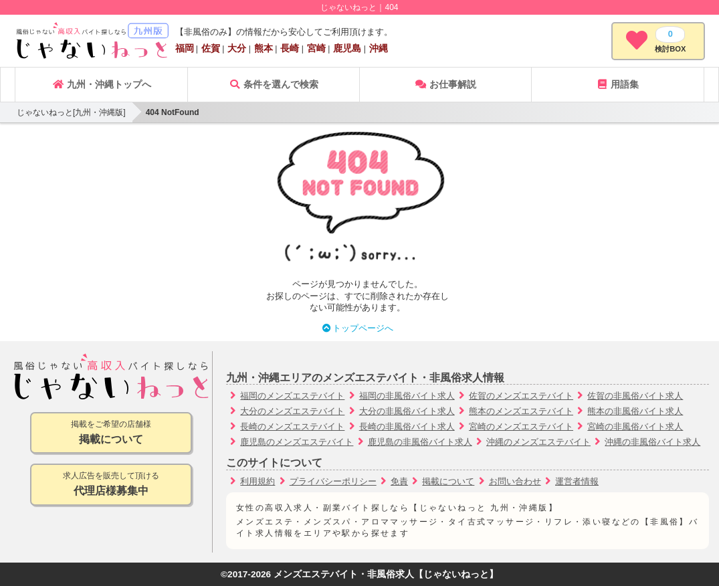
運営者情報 (577, 481)
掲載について (448, 481)
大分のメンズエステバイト (292, 411)
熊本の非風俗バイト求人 (635, 411)
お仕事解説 (445, 84)
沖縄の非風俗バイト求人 (652, 442)
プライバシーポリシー (333, 481)
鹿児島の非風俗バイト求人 (420, 442)
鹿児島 (347, 48)
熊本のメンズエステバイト (521, 411)
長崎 (289, 48)
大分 (236, 48)
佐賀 (210, 48)
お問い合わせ (515, 481)
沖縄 (378, 48)
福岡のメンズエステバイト (292, 396)
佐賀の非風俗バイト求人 (635, 396)
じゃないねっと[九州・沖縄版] (71, 112)
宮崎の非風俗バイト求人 (635, 426)
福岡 (184, 48)
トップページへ (357, 328)
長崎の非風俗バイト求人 (407, 426)
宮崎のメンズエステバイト (521, 426)
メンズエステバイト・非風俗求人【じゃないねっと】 (386, 574)
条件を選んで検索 (273, 84)
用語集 (617, 84)
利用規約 (257, 481)
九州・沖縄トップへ (101, 84)
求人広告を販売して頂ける (111, 484)
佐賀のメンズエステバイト (521, 396)
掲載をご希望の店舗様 (111, 433)
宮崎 (316, 48)
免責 (399, 481)
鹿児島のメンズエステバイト (296, 442)
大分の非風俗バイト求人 (407, 411)
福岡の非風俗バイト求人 (407, 396)
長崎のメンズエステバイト (292, 426)
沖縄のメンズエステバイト (538, 442)
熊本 (263, 48)
